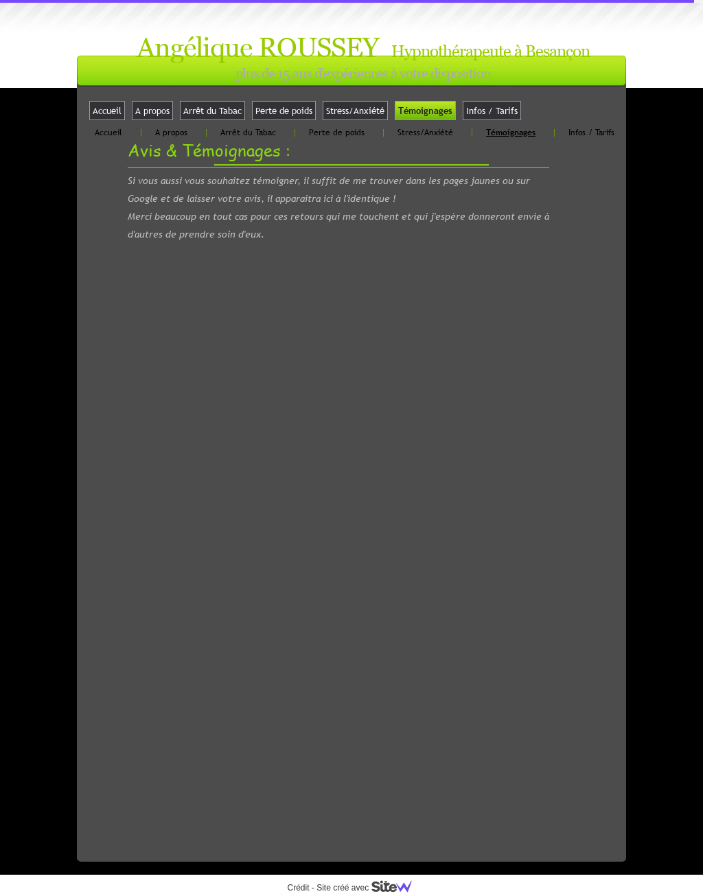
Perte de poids (283, 110)
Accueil (107, 110)
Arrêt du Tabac (212, 110)
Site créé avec (369, 888)
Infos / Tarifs (492, 110)
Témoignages (425, 110)
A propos (152, 110)
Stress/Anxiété (355, 110)
